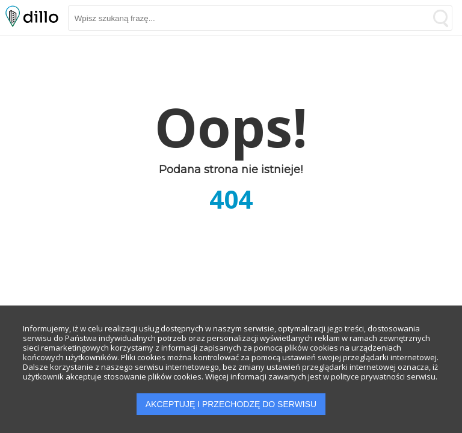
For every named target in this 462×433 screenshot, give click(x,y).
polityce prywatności (368, 376)
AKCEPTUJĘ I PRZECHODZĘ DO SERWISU (231, 404)
